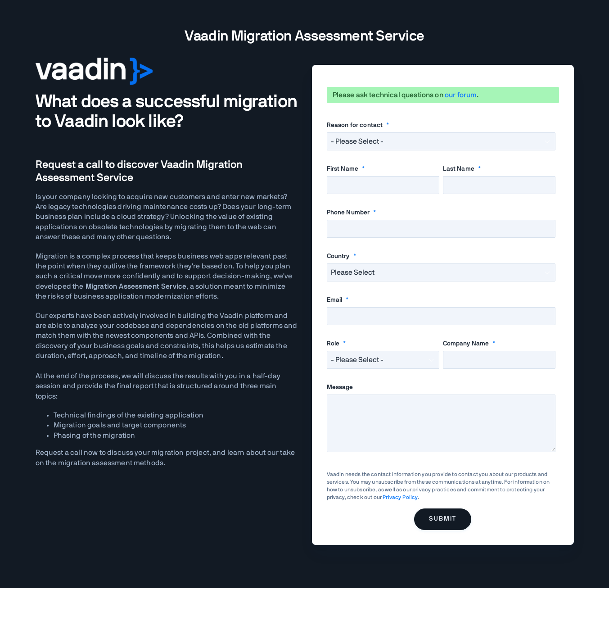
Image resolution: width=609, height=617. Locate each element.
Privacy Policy (400, 497)
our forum (461, 95)
